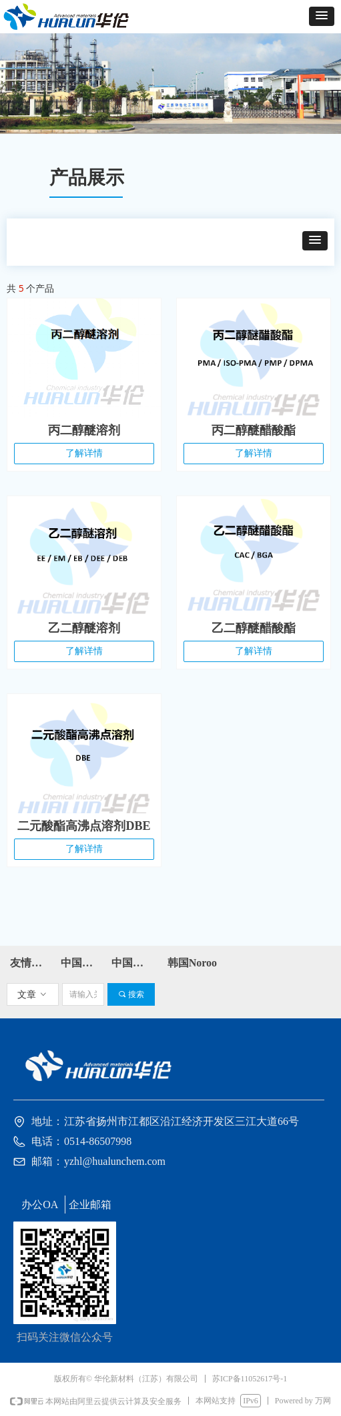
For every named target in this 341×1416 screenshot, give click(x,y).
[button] (321, 16)
